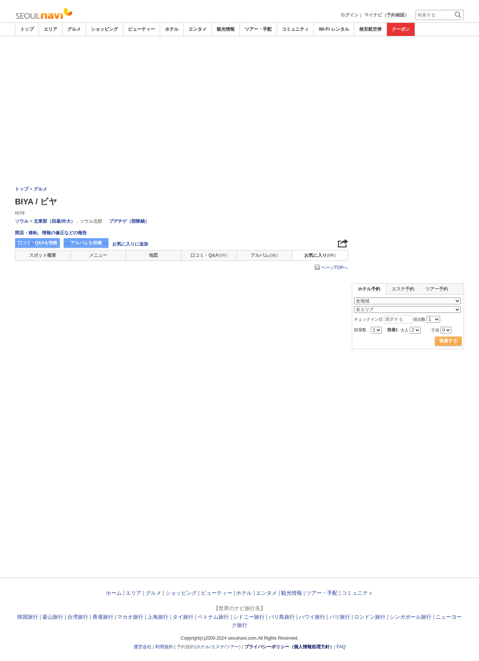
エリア (50, 29)
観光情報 (226, 29)
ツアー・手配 (258, 29)
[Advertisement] (239, 57)
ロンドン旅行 (369, 617)
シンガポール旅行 (410, 617)
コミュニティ (295, 29)
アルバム (264, 255)
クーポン (401, 29)
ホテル (172, 29)
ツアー (232, 646)
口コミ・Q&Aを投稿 (37, 243)
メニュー (98, 255)
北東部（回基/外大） (54, 221)
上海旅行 (157, 617)
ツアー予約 (436, 289)
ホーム (114, 593)
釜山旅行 (52, 617)
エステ (218, 646)
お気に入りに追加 (130, 244)
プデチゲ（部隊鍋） (129, 221)
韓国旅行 (27, 617)
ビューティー (141, 29)
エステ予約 (403, 289)
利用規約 (164, 646)
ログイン (350, 15)
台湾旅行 (77, 617)
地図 (153, 255)
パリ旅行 (339, 617)
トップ (27, 29)
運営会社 (143, 646)
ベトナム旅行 (213, 617)
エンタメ (198, 29)
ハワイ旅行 (312, 617)
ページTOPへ (334, 267)
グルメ (74, 29)
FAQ (340, 646)
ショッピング (104, 29)
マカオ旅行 (130, 617)
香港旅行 (102, 617)
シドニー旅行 (249, 617)
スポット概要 (42, 255)
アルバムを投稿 (86, 243)
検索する (448, 341)
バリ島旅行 (282, 617)
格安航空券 (370, 29)
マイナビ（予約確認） (386, 15)
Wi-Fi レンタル (334, 29)
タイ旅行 (183, 617)
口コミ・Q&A (209, 255)
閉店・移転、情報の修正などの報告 (51, 232)
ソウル (21, 221)
